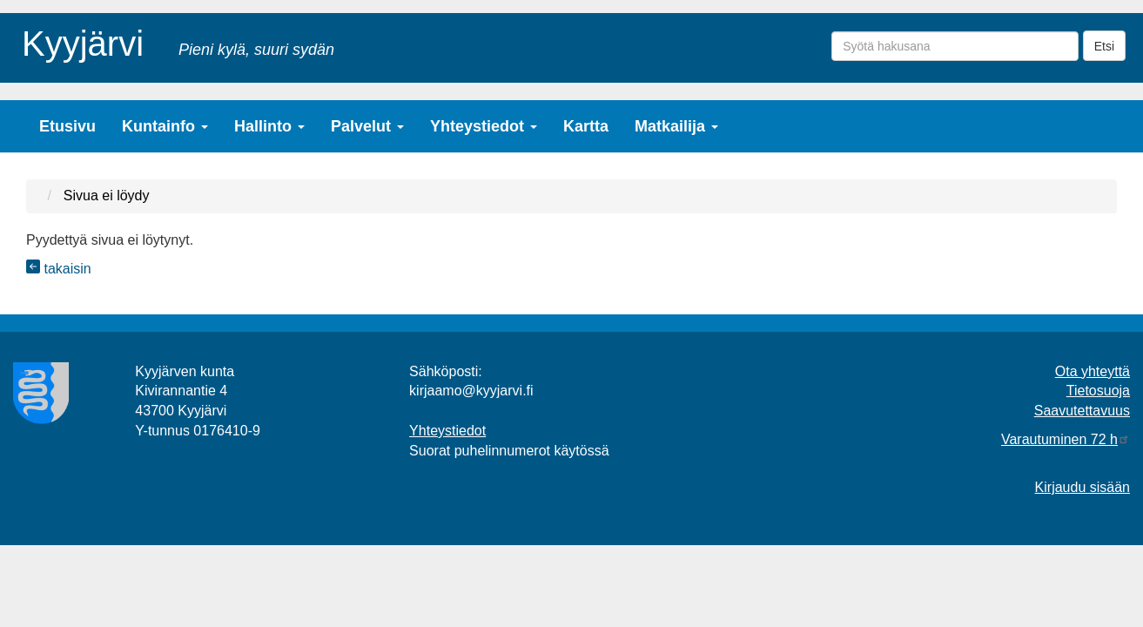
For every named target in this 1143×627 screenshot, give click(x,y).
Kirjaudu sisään (1082, 487)
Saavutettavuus (1082, 410)
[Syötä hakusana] (955, 46)
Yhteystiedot (483, 126)
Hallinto (269, 126)
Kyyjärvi (83, 40)
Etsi (1104, 46)
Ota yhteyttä (1092, 371)
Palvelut (367, 126)
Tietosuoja (1098, 390)
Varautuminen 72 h (1065, 439)
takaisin (58, 268)
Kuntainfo (165, 126)
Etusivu (67, 126)
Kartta (585, 126)
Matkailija (676, 126)
